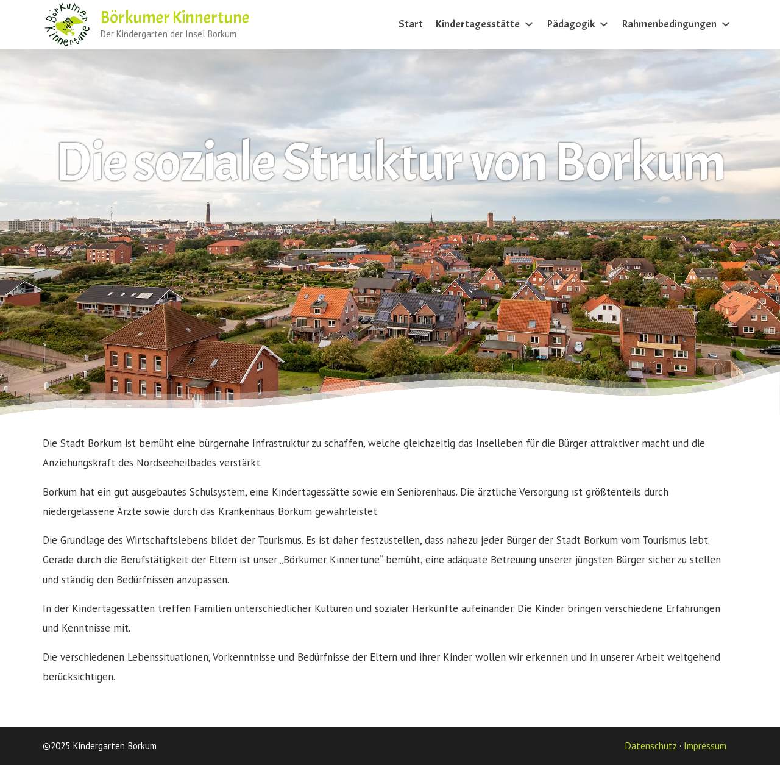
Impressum (705, 745)
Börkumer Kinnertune (175, 18)
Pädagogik (578, 24)
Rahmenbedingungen (676, 24)
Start (411, 24)
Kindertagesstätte (484, 24)
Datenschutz (651, 745)
